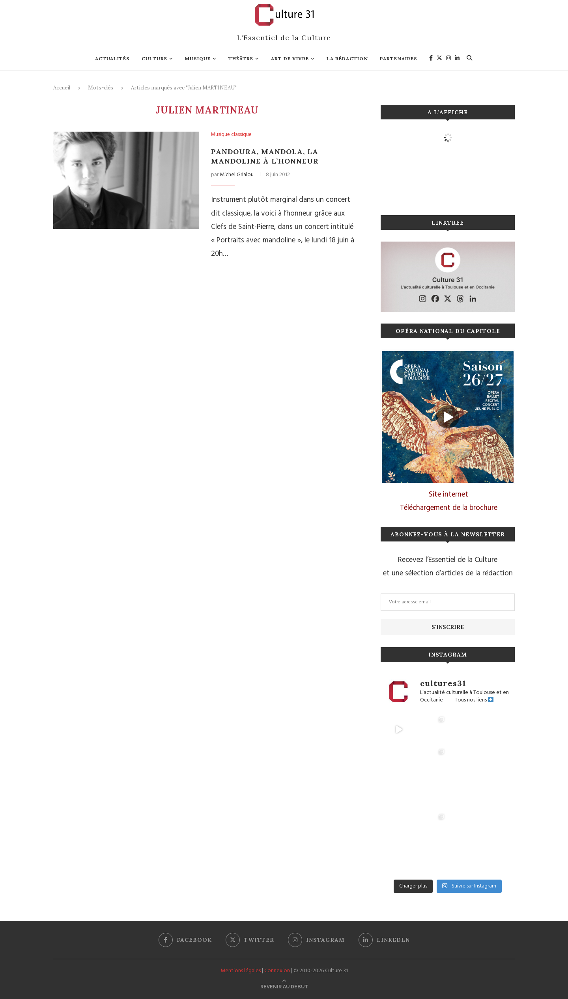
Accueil (61, 87)
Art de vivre (290, 58)
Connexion (277, 970)
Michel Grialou (237, 174)
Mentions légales (240, 970)
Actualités (112, 58)
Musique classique (231, 135)
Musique (198, 58)
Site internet (448, 494)
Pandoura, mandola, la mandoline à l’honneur (265, 156)
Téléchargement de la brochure (448, 508)
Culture (154, 58)
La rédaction (347, 58)
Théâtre (240, 58)
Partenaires (398, 58)
